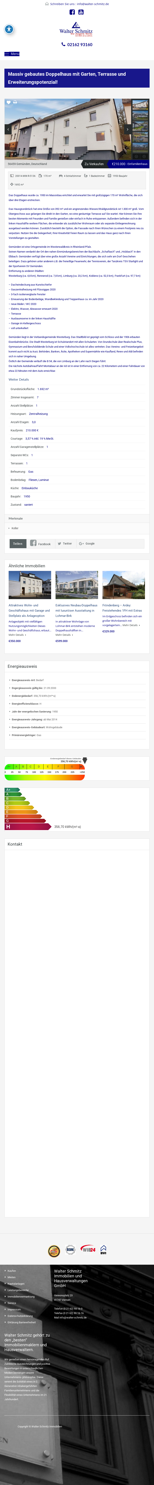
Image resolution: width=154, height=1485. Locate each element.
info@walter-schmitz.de (93, 4)
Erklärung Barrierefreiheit (22, 1322)
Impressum (14, 1309)
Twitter (65, 543)
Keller (15, 528)
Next (127, 129)
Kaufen (12, 1270)
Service (12, 1303)
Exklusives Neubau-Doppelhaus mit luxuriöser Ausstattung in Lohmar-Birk (76, 611)
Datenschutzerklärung (20, 1315)
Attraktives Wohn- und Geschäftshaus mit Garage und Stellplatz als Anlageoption (29, 611)
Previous (8, 129)
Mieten (11, 1277)
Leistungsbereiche (18, 1290)
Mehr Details (17, 635)
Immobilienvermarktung (21, 1296)
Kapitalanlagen (16, 1283)
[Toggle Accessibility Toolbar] (9, 29)
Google (86, 543)
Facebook (40, 544)
